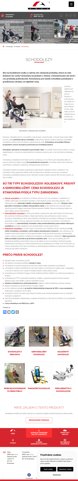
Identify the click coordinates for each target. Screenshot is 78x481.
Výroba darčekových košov (39, 443)
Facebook (29, 476)
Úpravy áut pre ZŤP (65, 433)
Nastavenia (57, 475)
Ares (13, 433)
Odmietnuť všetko (65, 469)
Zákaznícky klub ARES (9, 15)
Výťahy (13, 443)
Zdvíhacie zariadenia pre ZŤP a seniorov (39, 433)
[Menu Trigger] (71, 4)
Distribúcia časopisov (65, 443)
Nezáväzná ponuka (39, 420)
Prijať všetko (48, 469)
